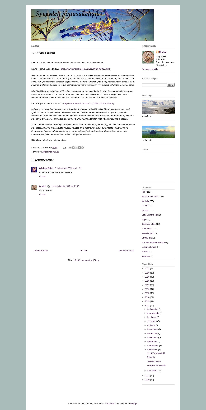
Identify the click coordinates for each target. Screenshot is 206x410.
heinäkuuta (152, 329)
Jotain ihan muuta (50, 152)
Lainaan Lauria (154, 361)
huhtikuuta (152, 341)
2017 (147, 285)
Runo (144, 192)
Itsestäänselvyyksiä (156, 353)
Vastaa (42, 176)
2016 (147, 289)
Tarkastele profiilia (150, 69)
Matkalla (145, 201)
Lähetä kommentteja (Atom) (86, 260)
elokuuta (151, 325)
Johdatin (151, 357)
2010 (147, 379)
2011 (147, 375)
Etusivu (83, 250)
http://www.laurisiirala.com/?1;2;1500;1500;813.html (85, 69)
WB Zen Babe (46, 168)
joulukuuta (152, 309)
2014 (147, 297)
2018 (147, 281)
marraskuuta (153, 313)
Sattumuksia (147, 228)
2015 (147, 293)
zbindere (110, 403)
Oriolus (43, 186)
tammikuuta (153, 370)
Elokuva (145, 251)
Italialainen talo (149, 224)
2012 (147, 305)
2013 (147, 301)
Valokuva (146, 256)
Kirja (144, 219)
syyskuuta (152, 321)
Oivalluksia (147, 238)
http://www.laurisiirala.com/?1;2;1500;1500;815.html (88, 103)
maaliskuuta (153, 345)
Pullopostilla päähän (156, 365)
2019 (147, 277)
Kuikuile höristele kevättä (153, 242)
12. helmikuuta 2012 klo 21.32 (67, 168)
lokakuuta (152, 317)
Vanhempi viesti (126, 250)
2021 (147, 268)
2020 (147, 273)
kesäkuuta (152, 333)
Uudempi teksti (41, 250)
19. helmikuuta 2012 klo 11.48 (65, 186)
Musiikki (145, 210)
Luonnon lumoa (149, 247)
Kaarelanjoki (147, 233)
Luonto (145, 205)
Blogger (133, 403)
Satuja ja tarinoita (150, 215)
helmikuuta (152, 349)
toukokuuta (152, 337)
